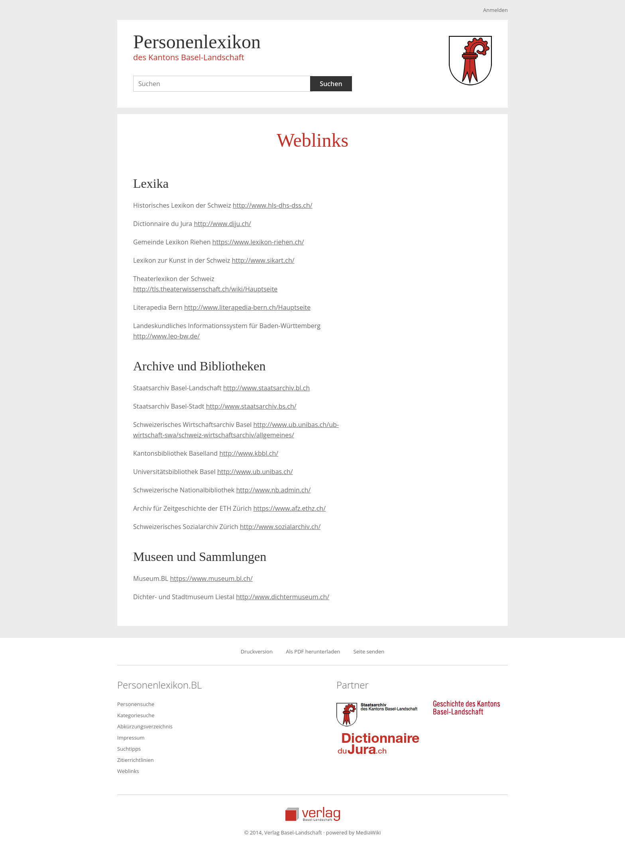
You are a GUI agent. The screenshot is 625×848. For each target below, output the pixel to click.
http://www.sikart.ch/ (263, 260)
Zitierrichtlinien (135, 759)
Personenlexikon (197, 48)
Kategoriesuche (136, 715)
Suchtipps (129, 748)
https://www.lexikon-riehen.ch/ (258, 242)
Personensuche (135, 704)
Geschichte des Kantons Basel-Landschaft (466, 707)
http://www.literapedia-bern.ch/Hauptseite (247, 307)
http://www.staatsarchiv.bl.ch (266, 388)
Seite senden (369, 651)
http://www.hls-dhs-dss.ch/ (272, 205)
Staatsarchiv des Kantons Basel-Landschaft (378, 713)
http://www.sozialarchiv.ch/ (280, 526)
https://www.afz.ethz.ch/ (290, 508)
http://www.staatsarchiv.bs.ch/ (251, 406)
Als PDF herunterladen (313, 651)
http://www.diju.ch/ (222, 223)
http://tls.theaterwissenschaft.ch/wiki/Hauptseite (205, 289)
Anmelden (495, 10)
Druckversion (257, 651)
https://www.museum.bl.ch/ (211, 578)
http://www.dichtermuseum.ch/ (282, 596)
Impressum (131, 737)
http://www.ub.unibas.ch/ (255, 471)
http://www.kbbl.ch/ (248, 453)
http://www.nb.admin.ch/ (273, 490)
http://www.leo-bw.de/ (166, 336)
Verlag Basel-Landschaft (312, 814)
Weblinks (128, 771)
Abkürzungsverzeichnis (145, 726)
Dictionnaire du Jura (378, 743)
